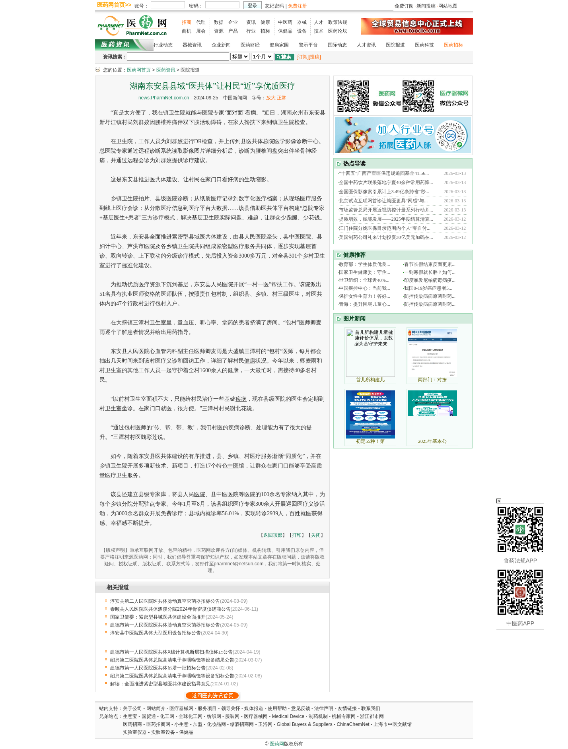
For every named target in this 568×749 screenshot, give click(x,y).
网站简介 (155, 708)
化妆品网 (216, 724)
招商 (186, 22)
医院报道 (395, 45)
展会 (201, 31)
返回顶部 (272, 535)
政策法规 (337, 22)
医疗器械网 (181, 708)
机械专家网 (344, 716)
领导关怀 (230, 708)
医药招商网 (158, 724)
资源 (219, 31)
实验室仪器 (135, 732)
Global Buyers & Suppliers (305, 724)
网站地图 (447, 6)
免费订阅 (404, 6)
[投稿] (315, 57)
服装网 (232, 716)
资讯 (251, 22)
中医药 (285, 22)
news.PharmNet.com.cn (163, 98)
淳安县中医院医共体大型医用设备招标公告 (155, 633)
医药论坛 (337, 31)
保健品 (285, 31)
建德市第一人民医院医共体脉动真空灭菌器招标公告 (165, 625)
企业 (233, 22)
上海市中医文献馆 (392, 724)
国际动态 (337, 45)
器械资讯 (192, 45)
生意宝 (130, 716)
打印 (297, 535)
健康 (265, 22)
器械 (302, 22)
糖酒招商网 (242, 724)
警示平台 (308, 45)
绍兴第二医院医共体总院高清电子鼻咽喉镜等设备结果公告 (172, 660)
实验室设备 (163, 732)
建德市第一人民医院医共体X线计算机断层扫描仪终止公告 (171, 652)
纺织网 (214, 716)
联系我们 (370, 708)
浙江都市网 (372, 716)
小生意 (181, 724)
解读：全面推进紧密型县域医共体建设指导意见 (160, 684)
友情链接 (347, 708)
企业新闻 (221, 45)
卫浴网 (266, 724)
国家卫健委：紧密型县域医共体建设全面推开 (158, 617)
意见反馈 (300, 708)
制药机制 (318, 716)
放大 (271, 98)
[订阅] (302, 57)
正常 (281, 98)
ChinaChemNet (353, 724)
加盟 (198, 724)
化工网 (167, 716)
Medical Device (288, 716)
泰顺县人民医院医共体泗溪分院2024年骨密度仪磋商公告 (170, 609)
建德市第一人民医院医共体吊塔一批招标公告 (158, 668)
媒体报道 (253, 708)
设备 (302, 31)
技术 (318, 31)
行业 (251, 31)
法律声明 (323, 708)
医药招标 (453, 45)
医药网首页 (139, 70)
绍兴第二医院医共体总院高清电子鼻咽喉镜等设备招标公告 (172, 676)
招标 (265, 31)
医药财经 (250, 45)
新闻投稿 (426, 6)
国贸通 (149, 716)
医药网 (277, 744)
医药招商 (132, 724)
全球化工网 (190, 716)
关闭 (316, 535)
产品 (233, 31)
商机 (186, 31)
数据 (219, 22)
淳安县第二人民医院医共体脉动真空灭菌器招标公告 (165, 601)
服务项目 (207, 708)
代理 (201, 22)
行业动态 (163, 45)
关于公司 (132, 708)
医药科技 (424, 45)
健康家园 (279, 45)
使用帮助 (277, 708)
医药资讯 (165, 70)
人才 (318, 22)
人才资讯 (366, 45)
